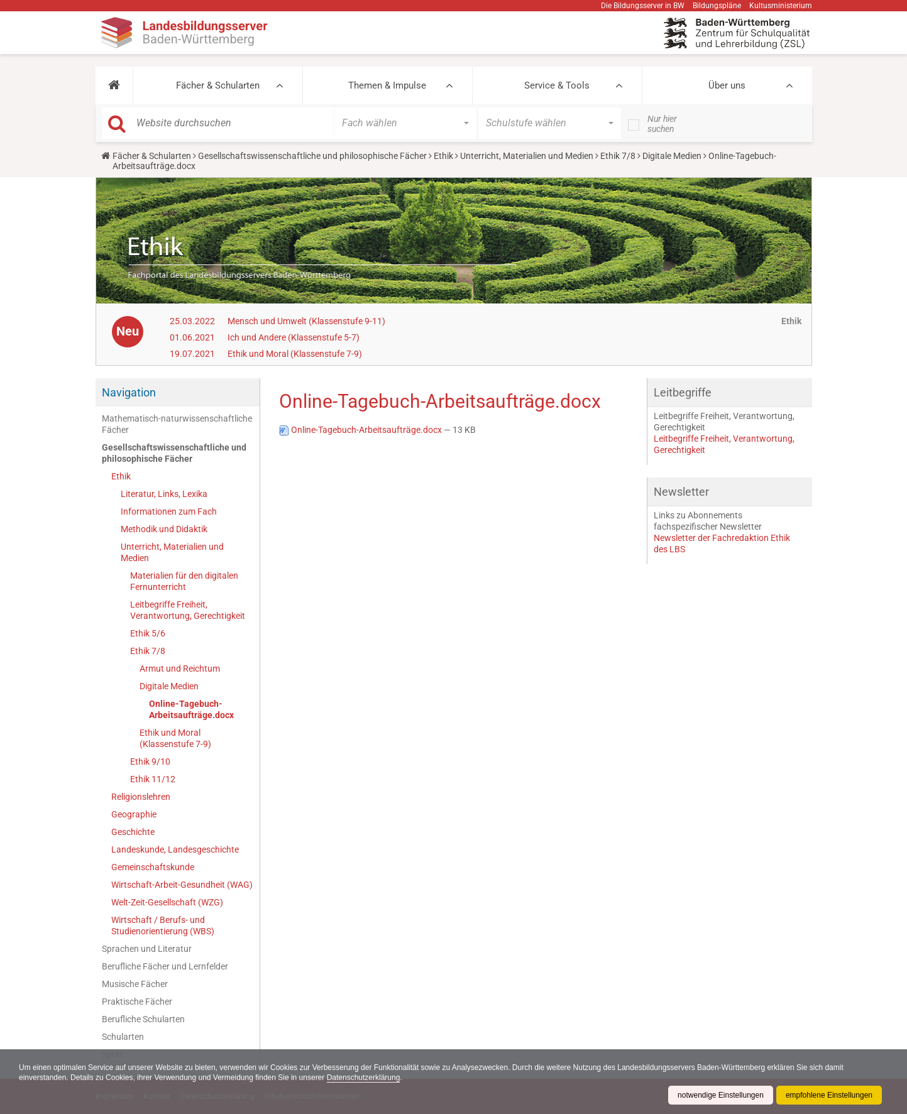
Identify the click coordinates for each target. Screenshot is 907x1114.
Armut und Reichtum (180, 668)
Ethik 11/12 (152, 779)
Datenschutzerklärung (363, 1077)
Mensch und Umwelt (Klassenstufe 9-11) (306, 321)
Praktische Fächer (137, 1002)
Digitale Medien (671, 156)
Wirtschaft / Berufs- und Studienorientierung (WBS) (162, 925)
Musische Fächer (135, 984)
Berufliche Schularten (143, 1019)
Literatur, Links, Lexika (164, 494)
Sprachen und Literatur (147, 949)
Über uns (726, 85)
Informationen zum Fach (169, 511)
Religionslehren (140, 797)
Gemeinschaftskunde (152, 867)
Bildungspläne (717, 5)
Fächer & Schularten (218, 85)
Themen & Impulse (387, 85)
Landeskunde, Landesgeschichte (175, 849)
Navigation (129, 392)
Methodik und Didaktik (164, 529)
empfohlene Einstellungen (829, 1095)
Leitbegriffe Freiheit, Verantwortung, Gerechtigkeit (187, 610)
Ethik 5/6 (147, 633)
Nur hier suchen (662, 124)
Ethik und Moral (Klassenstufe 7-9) (295, 354)
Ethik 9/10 (150, 761)
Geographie (134, 814)
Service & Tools (557, 85)
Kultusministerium (780, 5)
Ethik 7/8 (617, 156)
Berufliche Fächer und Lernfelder (165, 966)
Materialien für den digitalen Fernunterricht (184, 581)
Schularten (123, 1037)
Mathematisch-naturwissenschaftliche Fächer (177, 424)
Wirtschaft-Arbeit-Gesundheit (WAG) (182, 885)
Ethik (443, 156)
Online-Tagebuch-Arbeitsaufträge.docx (191, 709)
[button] (114, 85)
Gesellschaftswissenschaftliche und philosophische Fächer (312, 156)
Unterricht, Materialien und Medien (526, 156)
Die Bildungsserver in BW (642, 5)
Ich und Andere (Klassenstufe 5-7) (294, 337)
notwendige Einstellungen (721, 1095)
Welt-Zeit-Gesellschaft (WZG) (167, 902)
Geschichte (133, 832)
